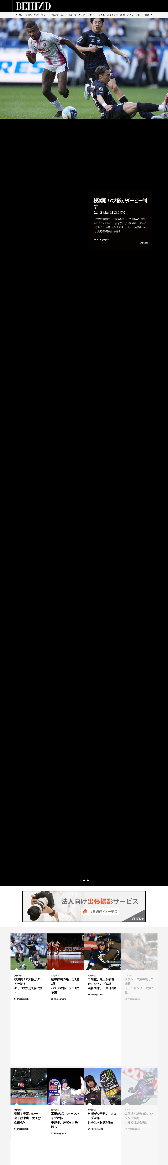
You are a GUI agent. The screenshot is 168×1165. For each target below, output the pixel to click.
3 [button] (88, 880)
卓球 (147, 15)
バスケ (130, 15)
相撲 (122, 15)
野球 (36, 15)
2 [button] (84, 880)
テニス (101, 15)
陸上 (63, 15)
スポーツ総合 (25, 15)
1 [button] (80, 880)
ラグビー (91, 15)
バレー (139, 15)
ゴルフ (55, 15)
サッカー (45, 15)
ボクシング (112, 15)
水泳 (70, 15)
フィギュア (79, 15)
